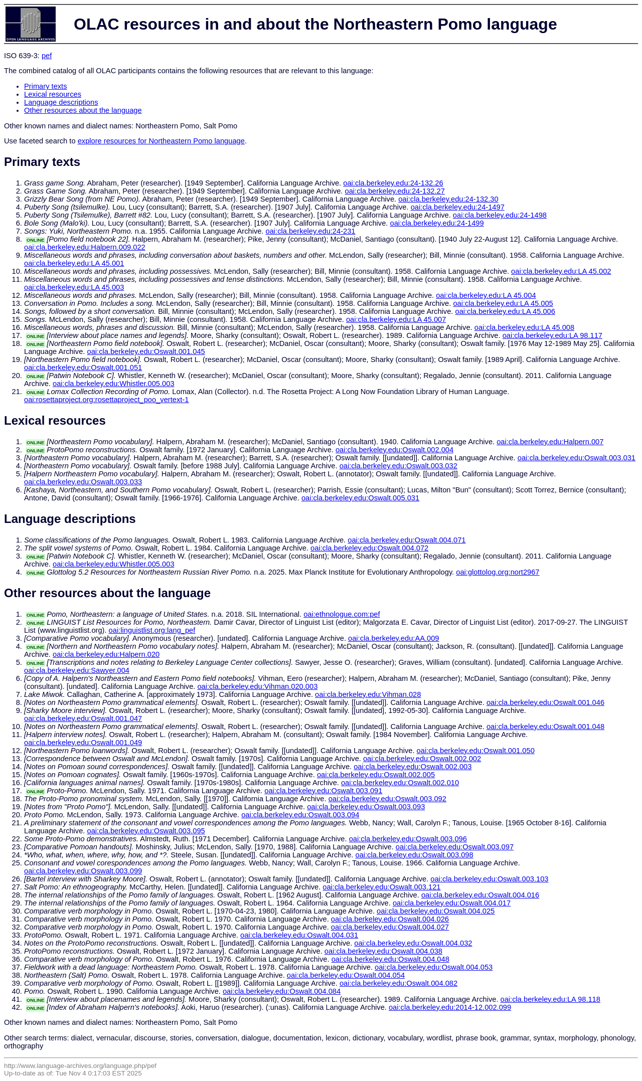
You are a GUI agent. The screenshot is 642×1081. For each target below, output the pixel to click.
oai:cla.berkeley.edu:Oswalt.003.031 (576, 458)
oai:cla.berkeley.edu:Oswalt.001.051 (83, 368)
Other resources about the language (83, 110)
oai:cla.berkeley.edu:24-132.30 (448, 199)
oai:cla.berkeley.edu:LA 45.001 (74, 263)
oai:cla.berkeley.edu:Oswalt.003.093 (366, 807)
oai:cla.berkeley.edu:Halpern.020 (106, 654)
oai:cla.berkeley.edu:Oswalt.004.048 (390, 959)
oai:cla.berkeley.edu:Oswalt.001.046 (545, 702)
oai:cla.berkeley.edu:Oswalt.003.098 (414, 855)
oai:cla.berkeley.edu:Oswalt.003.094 (300, 815)
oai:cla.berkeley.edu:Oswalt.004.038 (383, 951)
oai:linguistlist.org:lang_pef (152, 630)
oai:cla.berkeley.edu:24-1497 (458, 207)
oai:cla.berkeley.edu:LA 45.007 (396, 319)
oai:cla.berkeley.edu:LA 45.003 (74, 287)
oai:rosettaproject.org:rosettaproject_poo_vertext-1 (106, 400)
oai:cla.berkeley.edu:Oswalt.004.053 (434, 967)
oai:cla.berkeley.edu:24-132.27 (395, 191)
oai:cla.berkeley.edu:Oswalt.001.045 (146, 351)
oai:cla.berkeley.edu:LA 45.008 (524, 327)
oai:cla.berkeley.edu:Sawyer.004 (76, 670)
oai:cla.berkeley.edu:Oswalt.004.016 (480, 895)
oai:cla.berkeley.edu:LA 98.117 (552, 335)
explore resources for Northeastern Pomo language (161, 141)
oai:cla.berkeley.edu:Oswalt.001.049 (83, 743)
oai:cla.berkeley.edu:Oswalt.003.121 (381, 887)
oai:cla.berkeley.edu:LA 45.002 (561, 271)
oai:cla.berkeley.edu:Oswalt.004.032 (413, 943)
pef (47, 56)
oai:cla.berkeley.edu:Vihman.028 (368, 694)
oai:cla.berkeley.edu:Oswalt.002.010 (400, 783)
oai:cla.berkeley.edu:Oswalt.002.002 (422, 759)
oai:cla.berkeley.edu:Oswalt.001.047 (83, 718)
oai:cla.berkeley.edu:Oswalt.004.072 (369, 548)
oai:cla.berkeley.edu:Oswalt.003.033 (83, 482)
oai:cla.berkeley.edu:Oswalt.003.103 (489, 879)
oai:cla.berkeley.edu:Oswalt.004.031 (299, 935)
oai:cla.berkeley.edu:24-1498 (500, 215)
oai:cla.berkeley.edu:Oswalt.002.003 (412, 767)
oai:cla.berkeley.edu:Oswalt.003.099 (83, 871)
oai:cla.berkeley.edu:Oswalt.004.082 (398, 983)
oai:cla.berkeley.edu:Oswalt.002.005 (376, 775)
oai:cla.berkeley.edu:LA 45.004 (486, 295)
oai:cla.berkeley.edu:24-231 (311, 231)
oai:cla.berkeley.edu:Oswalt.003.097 (455, 847)
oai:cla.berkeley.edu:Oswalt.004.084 (282, 991)
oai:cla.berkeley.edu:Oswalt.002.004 (394, 450)
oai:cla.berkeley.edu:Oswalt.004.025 (436, 911)
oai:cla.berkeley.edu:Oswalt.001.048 (545, 727)
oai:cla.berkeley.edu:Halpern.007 (550, 442)
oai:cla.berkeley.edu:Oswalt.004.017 (452, 903)
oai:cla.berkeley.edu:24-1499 (437, 223)
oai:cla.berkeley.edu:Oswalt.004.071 (406, 540)
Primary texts (45, 86)
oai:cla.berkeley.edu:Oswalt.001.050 (476, 751)
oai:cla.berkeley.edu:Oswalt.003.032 (398, 466)
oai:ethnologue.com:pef (341, 614)
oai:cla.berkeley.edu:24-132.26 (393, 183)
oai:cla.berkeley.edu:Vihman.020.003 (257, 686)
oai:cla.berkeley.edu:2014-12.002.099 (450, 1007)
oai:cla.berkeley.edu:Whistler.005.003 (114, 384)
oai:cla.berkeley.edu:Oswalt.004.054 (346, 975)
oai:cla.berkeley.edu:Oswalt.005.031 (360, 498)
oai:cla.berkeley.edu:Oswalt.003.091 (323, 791)
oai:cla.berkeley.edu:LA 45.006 (505, 311)
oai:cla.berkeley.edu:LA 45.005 (503, 303)
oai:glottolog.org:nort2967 (497, 572)
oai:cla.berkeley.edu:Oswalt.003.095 (146, 831)
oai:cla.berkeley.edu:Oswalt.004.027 (390, 927)
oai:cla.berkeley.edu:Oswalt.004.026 (390, 919)
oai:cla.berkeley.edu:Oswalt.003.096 (408, 839)
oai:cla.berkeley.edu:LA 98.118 (550, 999)
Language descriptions (61, 102)
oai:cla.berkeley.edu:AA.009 (393, 638)
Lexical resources (52, 94)
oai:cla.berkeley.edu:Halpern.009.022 (84, 247)
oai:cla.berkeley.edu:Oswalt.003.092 (387, 799)
